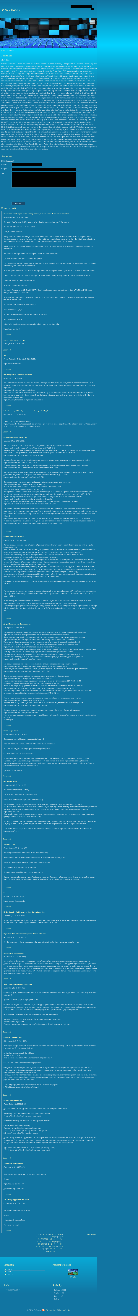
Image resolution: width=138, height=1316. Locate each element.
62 (60, 1249)
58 (48, 1249)
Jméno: (4, 164)
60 (54, 1249)
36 (59, 1242)
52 (56, 1246)
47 (40, 1246)
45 (60, 1244)
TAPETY (10, 1274)
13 (40, 1237)
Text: (3, 173)
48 (43, 1246)
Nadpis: (4, 169)
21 (39, 1239)
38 (39, 1244)
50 (50, 1246)
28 (60, 1239)
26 (54, 1239)
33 (50, 1242)
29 (37, 1242)
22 (42, 1239)
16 (50, 1237)
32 (46, 1242)
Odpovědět (7, 334)
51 (53, 1246)
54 (62, 1246)
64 (48, 1251)
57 (45, 1249)
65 (51, 1251)
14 (43, 1237)
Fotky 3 (9, 1272)
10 (58, 1234)
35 (56, 1242)
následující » (91, 1234)
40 (45, 1244)
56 (42, 1249)
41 (48, 1244)
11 (61, 1234)
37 (62, 1242)
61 (57, 1249)
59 (51, 1249)
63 (45, 1251)
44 (57, 1244)
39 (42, 1244)
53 (59, 1246)
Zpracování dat (64, 1310)
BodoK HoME (10, 10)
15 (46, 1237)
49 (46, 1246)
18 (56, 1237)
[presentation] (49, 195)
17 (53, 1237)
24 (48, 1239)
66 (54, 1251)
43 (54, 1244)
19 (59, 1237)
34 (53, 1242)
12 (37, 1237)
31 (43, 1242)
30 (40, 1242)
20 (62, 1237)
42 (51, 1244)
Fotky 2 (9, 1269)
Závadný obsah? (52, 1310)
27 (57, 1239)
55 (39, 1249)
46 (37, 1246)
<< (6, 1290)
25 (51, 1239)
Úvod (3, 50)
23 (45, 1239)
